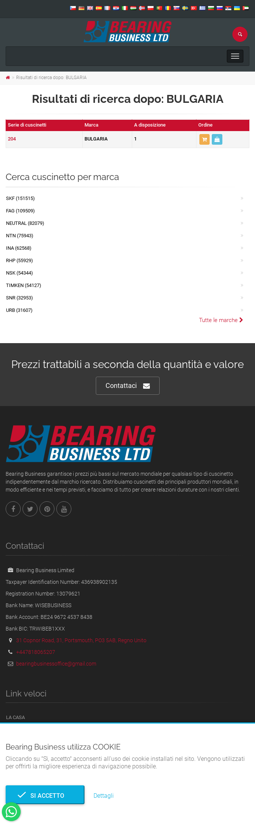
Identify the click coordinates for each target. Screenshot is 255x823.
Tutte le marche (221, 320)
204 (12, 139)
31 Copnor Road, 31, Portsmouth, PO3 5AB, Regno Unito (81, 640)
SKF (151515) (20, 198)
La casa (15, 717)
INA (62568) (19, 248)
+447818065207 (35, 652)
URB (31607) (19, 310)
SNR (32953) (19, 298)
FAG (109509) (20, 211)
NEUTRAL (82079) (25, 223)
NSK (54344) (19, 273)
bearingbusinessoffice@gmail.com (56, 664)
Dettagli (104, 795)
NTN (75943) (19, 235)
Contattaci (128, 386)
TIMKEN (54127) (23, 285)
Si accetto (45, 795)
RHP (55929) (19, 260)
